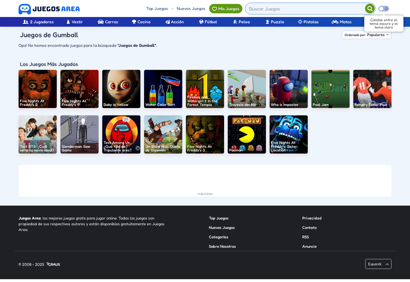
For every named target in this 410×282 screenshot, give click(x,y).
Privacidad (312, 218)
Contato (309, 227)
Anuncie (309, 246)
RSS (305, 236)
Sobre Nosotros (222, 246)
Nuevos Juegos (191, 8)
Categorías (218, 236)
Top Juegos (157, 8)
